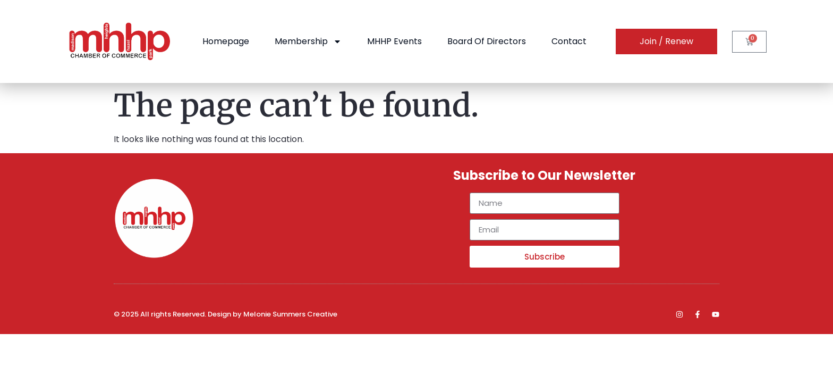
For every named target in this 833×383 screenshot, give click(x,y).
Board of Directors (486, 41)
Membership (308, 41)
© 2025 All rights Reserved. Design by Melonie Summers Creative (225, 314)
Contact (568, 41)
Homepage (225, 41)
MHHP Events (394, 41)
